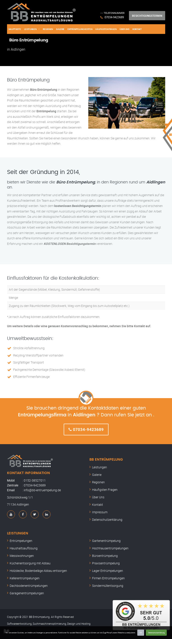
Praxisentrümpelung (106, 563)
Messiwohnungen (22, 556)
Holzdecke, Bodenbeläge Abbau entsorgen (38, 571)
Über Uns (124, 29)
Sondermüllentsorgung (107, 586)
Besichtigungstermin (147, 15)
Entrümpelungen (21, 541)
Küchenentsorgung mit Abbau (30, 563)
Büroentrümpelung (105, 556)
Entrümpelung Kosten (79, 29)
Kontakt (137, 29)
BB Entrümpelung (106, 459)
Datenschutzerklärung (156, 632)
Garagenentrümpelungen (27, 593)
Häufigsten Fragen (105, 29)
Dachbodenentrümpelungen (29, 586)
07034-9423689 (114, 17)
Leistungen (30, 29)
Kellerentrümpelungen (25, 578)
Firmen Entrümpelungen (108, 578)
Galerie (60, 29)
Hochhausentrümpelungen (110, 548)
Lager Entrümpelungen (107, 571)
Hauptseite (15, 29)
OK (140, 632)
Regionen (48, 29)
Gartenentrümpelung (106, 541)
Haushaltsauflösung (24, 548)
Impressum (99, 512)
